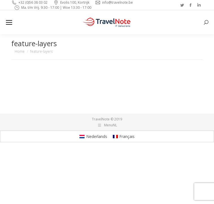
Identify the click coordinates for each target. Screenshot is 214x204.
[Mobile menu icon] (9, 22)
